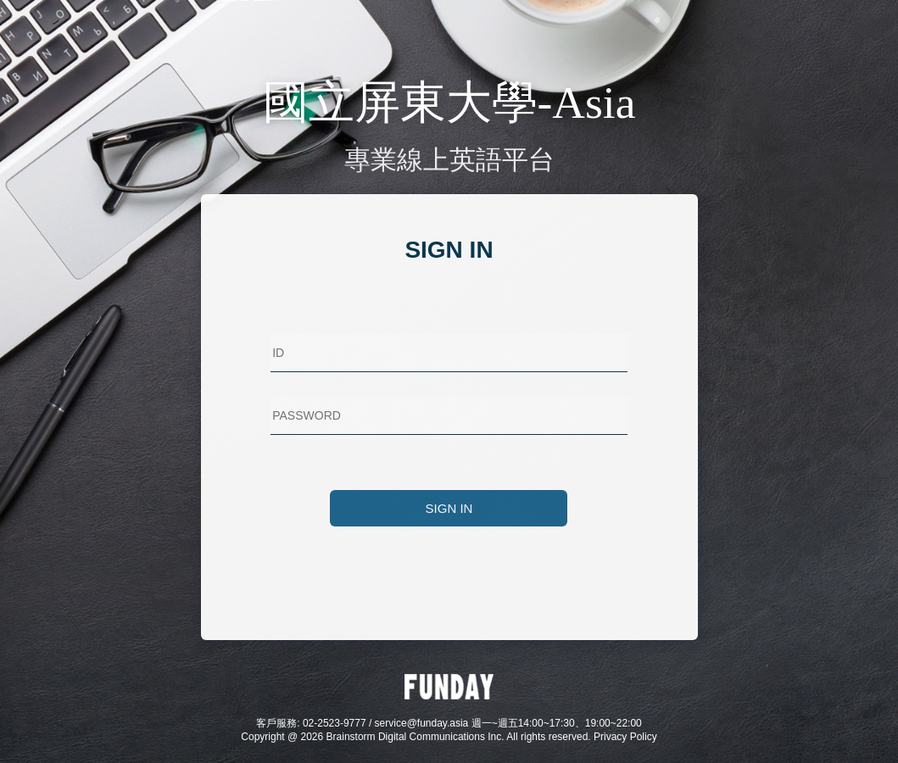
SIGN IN (449, 508)
